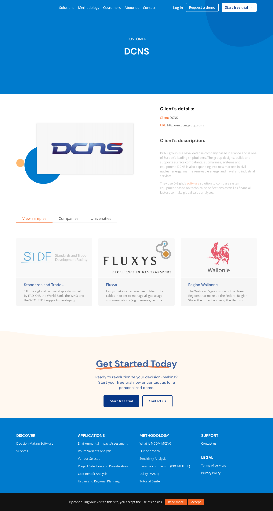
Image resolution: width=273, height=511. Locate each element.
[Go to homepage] (35, 7)
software (193, 187)
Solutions (66, 7)
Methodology (88, 7)
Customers (112, 7)
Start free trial (239, 7)
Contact (149, 7)
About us (132, 7)
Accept (196, 502)
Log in (178, 7)
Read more (176, 502)
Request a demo (202, 7)
